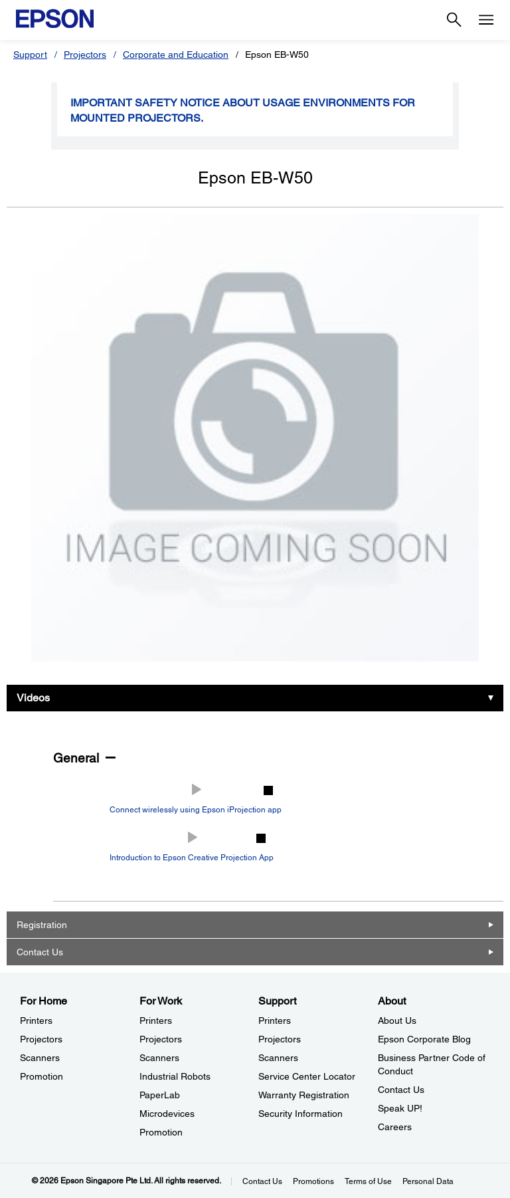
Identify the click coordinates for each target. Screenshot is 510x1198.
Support (30, 54)
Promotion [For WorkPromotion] (161, 1132)
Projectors (85, 54)
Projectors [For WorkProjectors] (160, 1039)
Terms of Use (368, 1181)
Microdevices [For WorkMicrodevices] (167, 1113)
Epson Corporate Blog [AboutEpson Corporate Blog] (424, 1039)
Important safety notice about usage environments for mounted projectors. (242, 110)
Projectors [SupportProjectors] (279, 1039)
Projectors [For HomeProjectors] (41, 1039)
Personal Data (428, 1181)
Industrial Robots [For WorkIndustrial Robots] (175, 1076)
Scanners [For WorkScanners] (159, 1057)
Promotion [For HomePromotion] (41, 1076)
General (76, 758)
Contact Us (40, 952)
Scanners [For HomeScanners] (40, 1057)
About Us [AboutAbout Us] (397, 1020)
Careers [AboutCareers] (395, 1127)
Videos (33, 697)
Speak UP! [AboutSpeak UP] (400, 1108)
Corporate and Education (175, 54)
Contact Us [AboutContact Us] (401, 1089)
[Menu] (486, 20)
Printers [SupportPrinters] (274, 1020)
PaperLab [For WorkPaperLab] (159, 1095)
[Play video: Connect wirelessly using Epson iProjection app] (196, 799)
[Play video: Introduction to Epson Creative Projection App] (192, 847)
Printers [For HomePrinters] (36, 1020)
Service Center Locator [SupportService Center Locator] (306, 1076)
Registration (42, 924)
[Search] (454, 20)
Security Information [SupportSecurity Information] (300, 1113)
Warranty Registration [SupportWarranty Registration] (303, 1095)
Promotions (313, 1181)
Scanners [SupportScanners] (278, 1057)
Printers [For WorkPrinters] (155, 1020)
